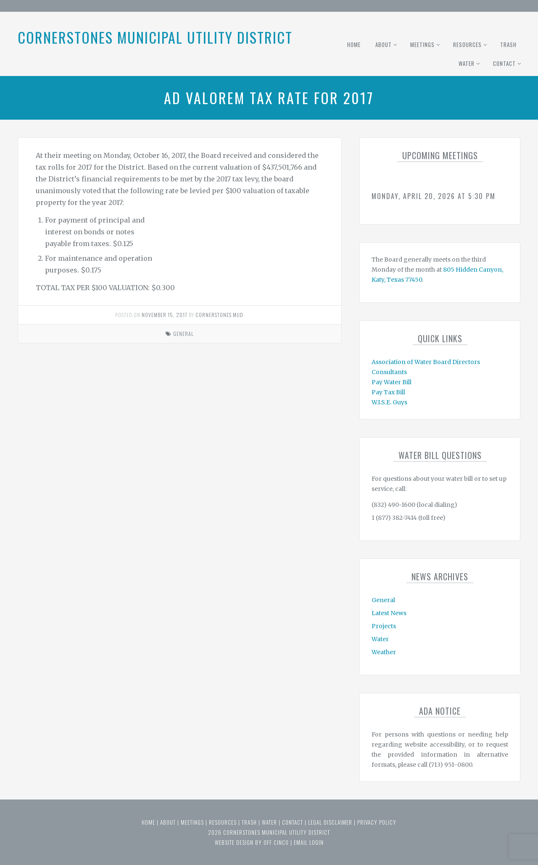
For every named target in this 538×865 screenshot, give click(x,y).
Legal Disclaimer (330, 822)
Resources (467, 44)
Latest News (389, 613)
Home (354, 44)
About (383, 44)
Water (467, 63)
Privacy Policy (376, 822)
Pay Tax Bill (388, 392)
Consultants (389, 372)
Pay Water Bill (391, 382)
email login (309, 842)
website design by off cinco (252, 842)
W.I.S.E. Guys (389, 402)
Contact (504, 63)
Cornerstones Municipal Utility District (155, 37)
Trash (508, 44)
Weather (384, 652)
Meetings (422, 44)
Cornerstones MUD (219, 314)
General (183, 333)
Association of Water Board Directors (426, 362)
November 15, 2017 (164, 314)
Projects (384, 626)
